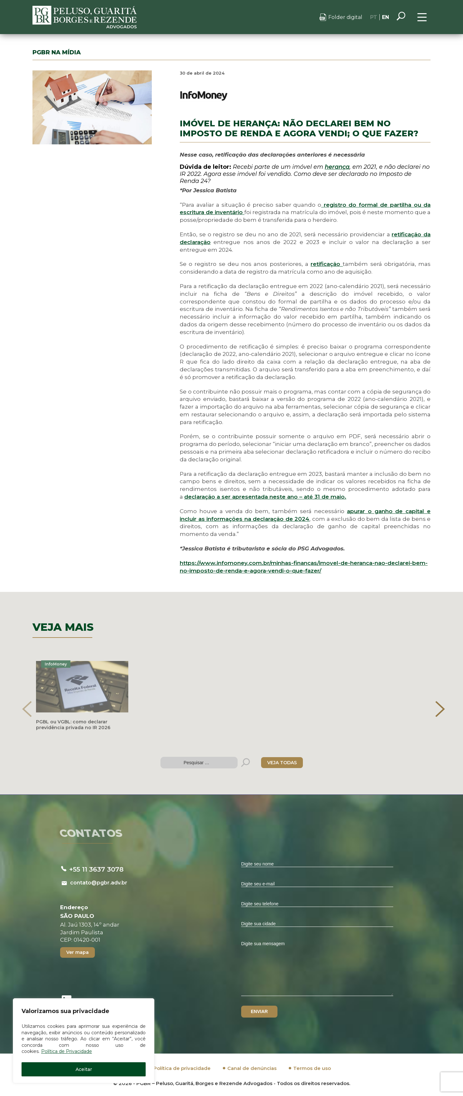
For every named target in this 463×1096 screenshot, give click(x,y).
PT (373, 17)
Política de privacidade (182, 1068)
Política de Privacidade (66, 1051)
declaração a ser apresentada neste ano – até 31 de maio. (265, 497)
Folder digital (345, 17)
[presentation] (27, 709)
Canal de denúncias (252, 1068)
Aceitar (84, 1069)
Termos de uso (312, 1068)
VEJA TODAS (282, 762)
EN (385, 17)
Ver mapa (77, 952)
